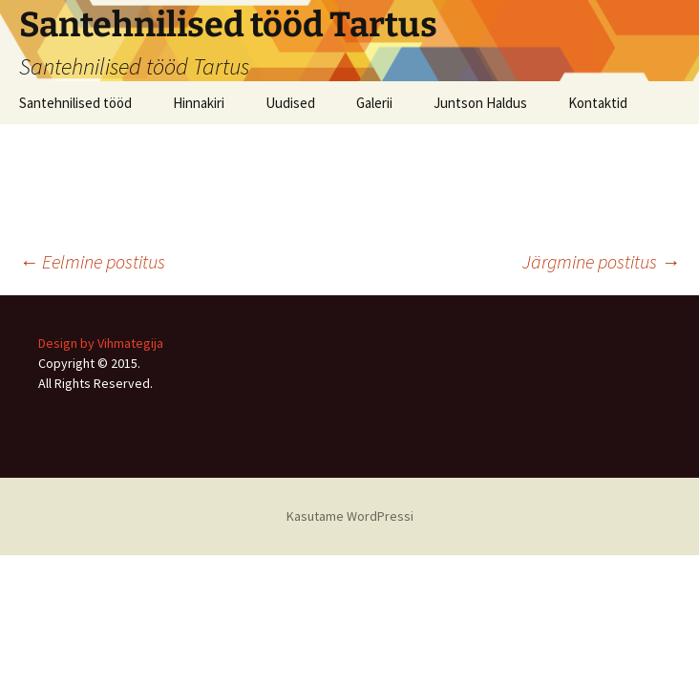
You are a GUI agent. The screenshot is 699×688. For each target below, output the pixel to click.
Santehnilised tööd (75, 103)
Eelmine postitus (92, 261)
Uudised (290, 103)
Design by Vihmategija (100, 343)
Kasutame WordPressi (349, 516)
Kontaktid (597, 103)
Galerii (374, 103)
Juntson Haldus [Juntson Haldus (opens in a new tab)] (480, 103)
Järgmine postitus (601, 261)
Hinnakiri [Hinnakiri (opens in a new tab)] (198, 103)
